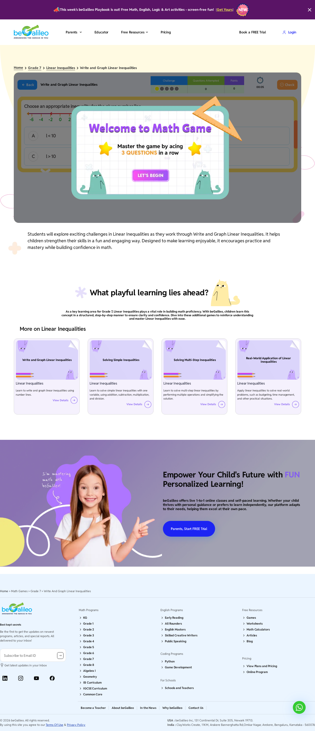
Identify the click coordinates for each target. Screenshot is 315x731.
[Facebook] (52, 678)
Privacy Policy (76, 725)
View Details (60, 400)
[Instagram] (21, 678)
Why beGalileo (172, 708)
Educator (101, 32)
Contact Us (196, 708)
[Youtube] (36, 678)
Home (18, 68)
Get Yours (225, 10)
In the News (148, 708)
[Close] (310, 10)
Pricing (166, 32)
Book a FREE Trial (252, 32)
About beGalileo (123, 708)
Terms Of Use (54, 725)
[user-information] (33, 655)
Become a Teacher (93, 708)
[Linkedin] (5, 678)
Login (289, 32)
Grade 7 (34, 68)
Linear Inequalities (60, 68)
